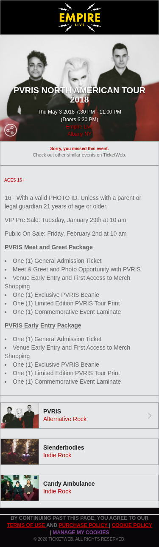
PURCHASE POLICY (84, 525)
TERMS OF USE (26, 525)
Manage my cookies (81, 533)
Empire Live (79, 127)
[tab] (79, 415)
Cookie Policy (132, 525)
